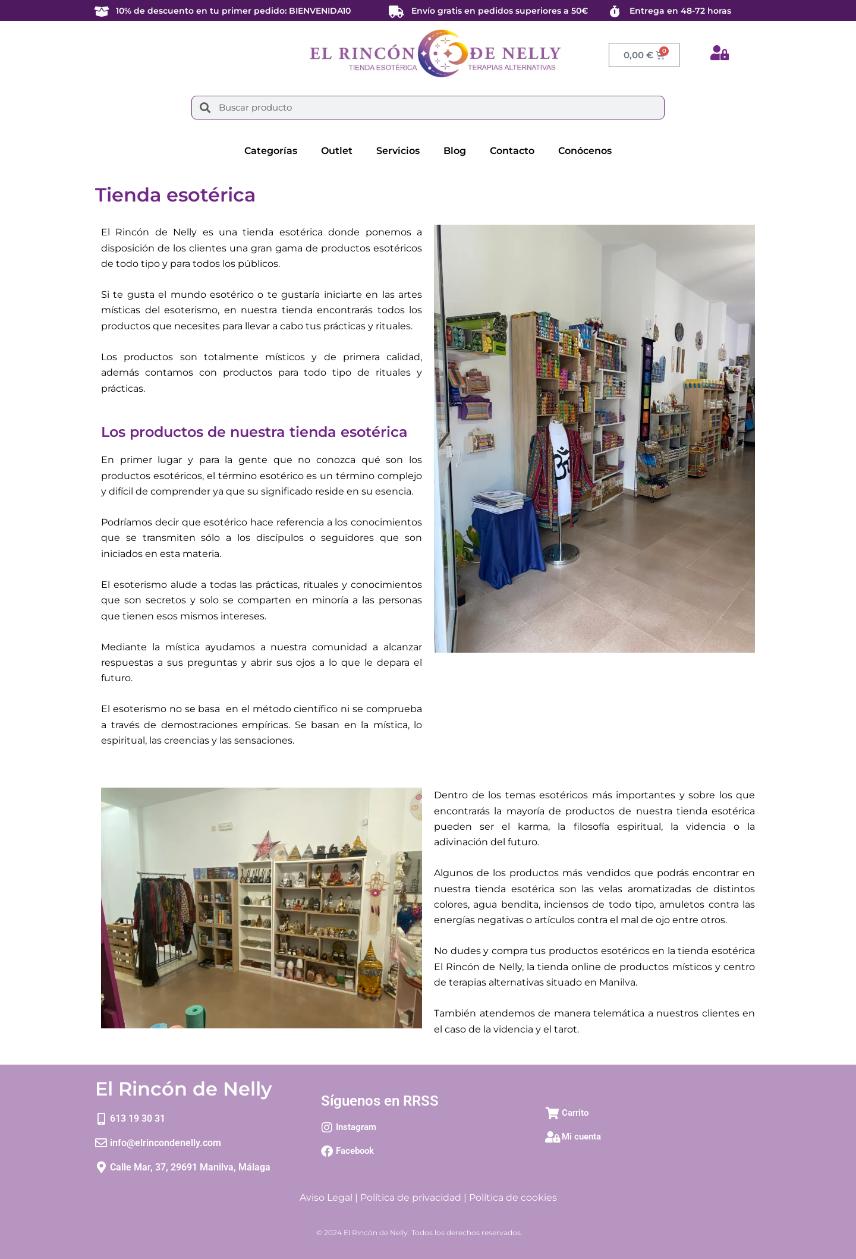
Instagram (356, 1127)
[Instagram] (327, 1128)
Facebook (355, 1150)
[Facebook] (327, 1151)
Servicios (398, 150)
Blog (454, 150)
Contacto (512, 150)
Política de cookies (513, 1197)
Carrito (575, 1112)
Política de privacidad (410, 1197)
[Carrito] (553, 1113)
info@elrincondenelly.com (165, 1142)
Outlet (337, 150)
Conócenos (585, 150)
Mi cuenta (581, 1136)
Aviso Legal (326, 1197)
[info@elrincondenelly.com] (101, 1143)
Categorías (270, 150)
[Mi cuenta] (553, 1137)
